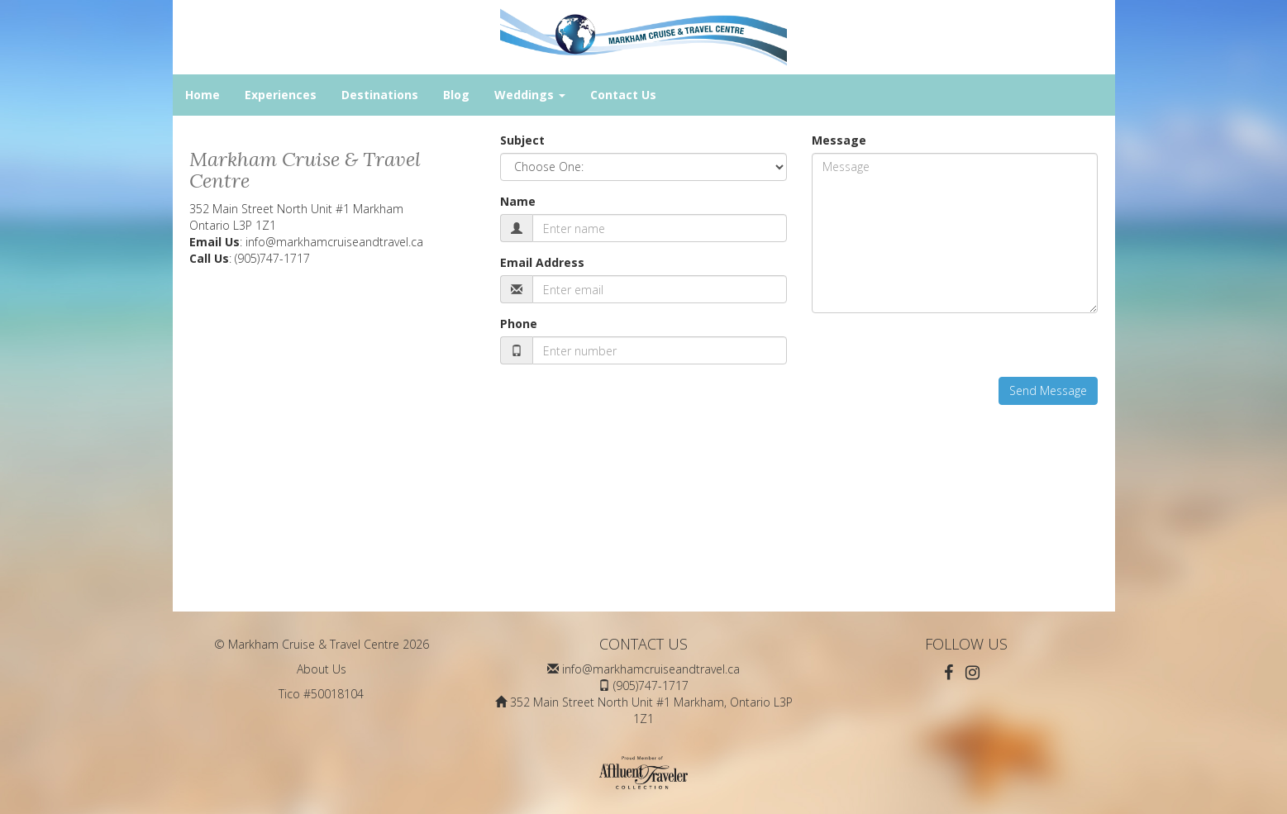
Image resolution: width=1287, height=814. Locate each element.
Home (202, 94)
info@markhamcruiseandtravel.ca (334, 242)
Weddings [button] (529, 94)
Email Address (542, 262)
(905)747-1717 (272, 258)
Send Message (1048, 390)
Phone (518, 323)
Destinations (379, 94)
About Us (321, 669)
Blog (456, 94)
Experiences (281, 94)
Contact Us (623, 94)
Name (518, 201)
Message (839, 140)
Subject (522, 140)
